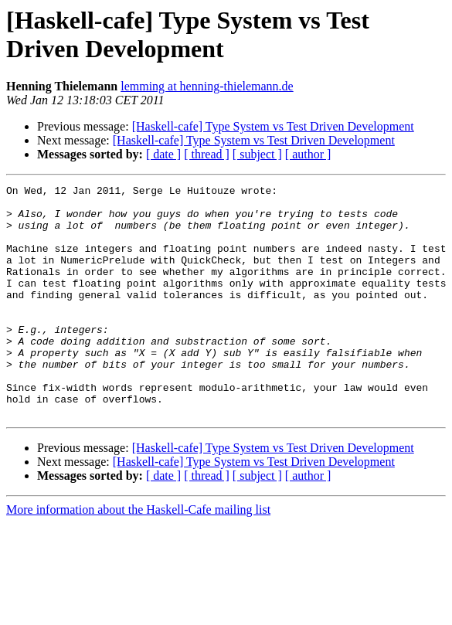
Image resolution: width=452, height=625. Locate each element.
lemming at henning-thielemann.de (207, 86)
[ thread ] (206, 154)
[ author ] (308, 154)
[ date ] (163, 154)
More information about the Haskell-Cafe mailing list (138, 555)
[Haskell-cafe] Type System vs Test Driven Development (273, 126)
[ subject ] (257, 154)
